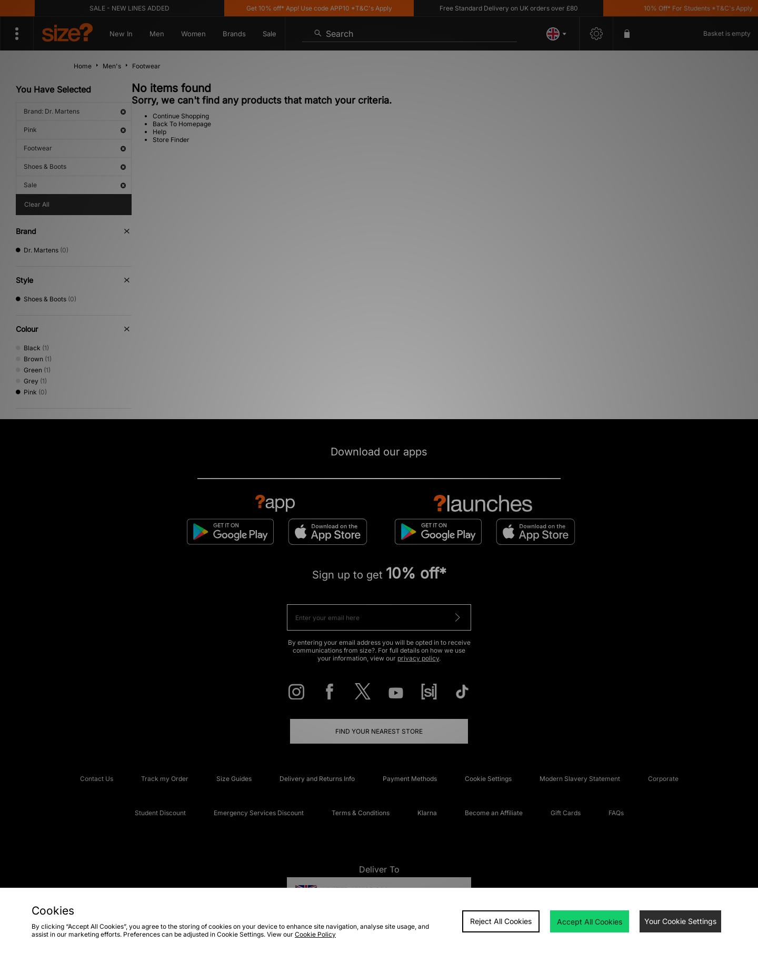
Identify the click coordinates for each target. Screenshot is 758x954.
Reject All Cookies (501, 921)
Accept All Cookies (589, 921)
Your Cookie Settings (680, 921)
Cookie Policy (315, 934)
